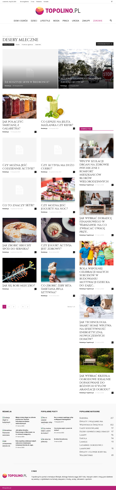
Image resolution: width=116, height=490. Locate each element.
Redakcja (8, 86)
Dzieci (34, 20)
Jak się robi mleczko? (18, 286)
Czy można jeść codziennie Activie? (18, 167)
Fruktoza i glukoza (27, 44)
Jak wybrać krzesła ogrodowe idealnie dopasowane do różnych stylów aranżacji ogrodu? (95, 382)
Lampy (83, 435)
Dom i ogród (21, 20)
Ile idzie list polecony (60, 439)
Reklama (39, 1)
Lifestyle (45, 20)
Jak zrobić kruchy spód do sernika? (16, 247)
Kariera (84, 418)
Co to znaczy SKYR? (18, 205)
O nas (32, 1)
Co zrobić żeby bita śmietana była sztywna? (56, 289)
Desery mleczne (8, 44)
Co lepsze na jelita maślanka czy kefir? (57, 123)
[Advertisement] (58, 29)
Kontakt (46, 1)
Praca (66, 20)
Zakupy (86, 20)
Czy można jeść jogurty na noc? (54, 207)
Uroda (75, 20)
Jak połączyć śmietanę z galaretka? (12, 125)
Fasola (17, 44)
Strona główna (24, 1)
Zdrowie (97, 20)
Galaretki (38, 44)
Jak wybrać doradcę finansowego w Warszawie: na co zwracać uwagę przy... (96, 225)
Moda (56, 20)
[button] (111, 20)
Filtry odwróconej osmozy (94, 431)
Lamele (83, 441)
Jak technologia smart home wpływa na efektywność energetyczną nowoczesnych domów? (95, 330)
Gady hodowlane (89, 428)
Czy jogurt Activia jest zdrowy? (56, 247)
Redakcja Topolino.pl (87, 185)
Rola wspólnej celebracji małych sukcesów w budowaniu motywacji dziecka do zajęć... (95, 277)
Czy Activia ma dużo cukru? (57, 167)
